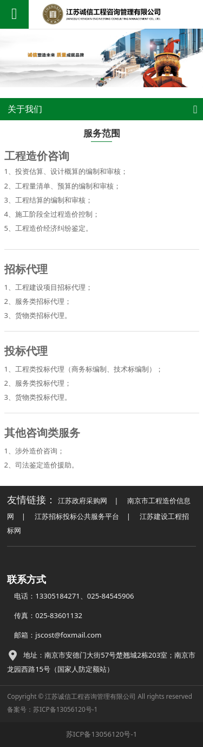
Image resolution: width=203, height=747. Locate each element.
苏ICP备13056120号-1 (65, 709)
